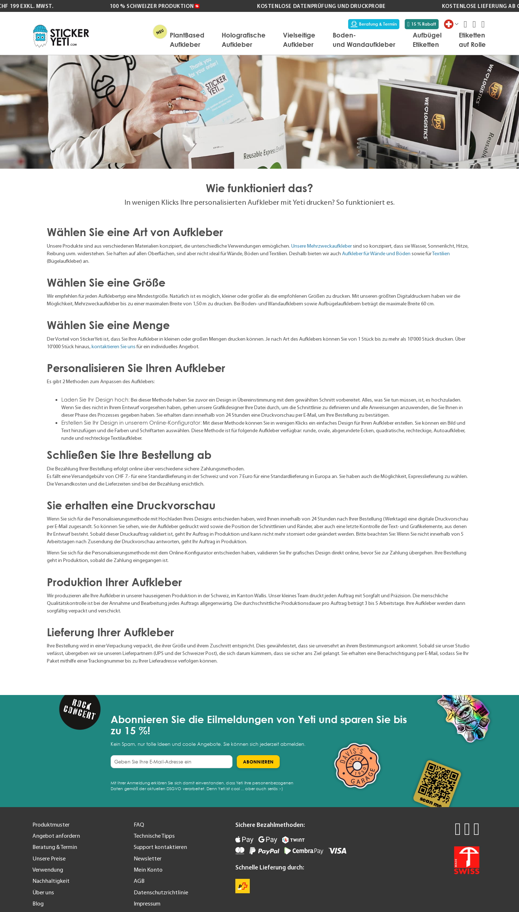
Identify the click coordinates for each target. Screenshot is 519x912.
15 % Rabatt (421, 24)
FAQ (139, 824)
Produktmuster (51, 824)
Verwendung (47, 869)
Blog (38, 903)
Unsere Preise (49, 858)
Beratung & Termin (374, 24)
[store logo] (61, 36)
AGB (139, 880)
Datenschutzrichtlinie (161, 892)
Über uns (43, 892)
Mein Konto (148, 869)
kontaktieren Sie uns (114, 346)
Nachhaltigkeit (51, 880)
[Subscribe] (258, 761)
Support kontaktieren (160, 846)
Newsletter (147, 858)
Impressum (147, 903)
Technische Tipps (154, 835)
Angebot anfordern (56, 835)
